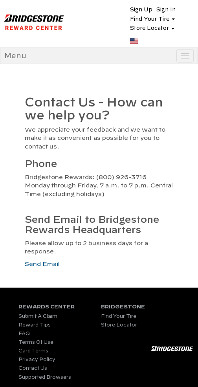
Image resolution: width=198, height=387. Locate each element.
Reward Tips (34, 324)
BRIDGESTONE (123, 307)
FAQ (24, 333)
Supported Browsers (44, 377)
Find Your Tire (118, 316)
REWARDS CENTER (46, 307)
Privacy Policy (36, 359)
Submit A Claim (37, 316)
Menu (15, 55)
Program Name (49, 22)
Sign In (166, 9)
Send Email (42, 263)
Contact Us (32, 367)
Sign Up (141, 9)
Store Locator (119, 324)
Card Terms (33, 350)
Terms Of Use (35, 342)
